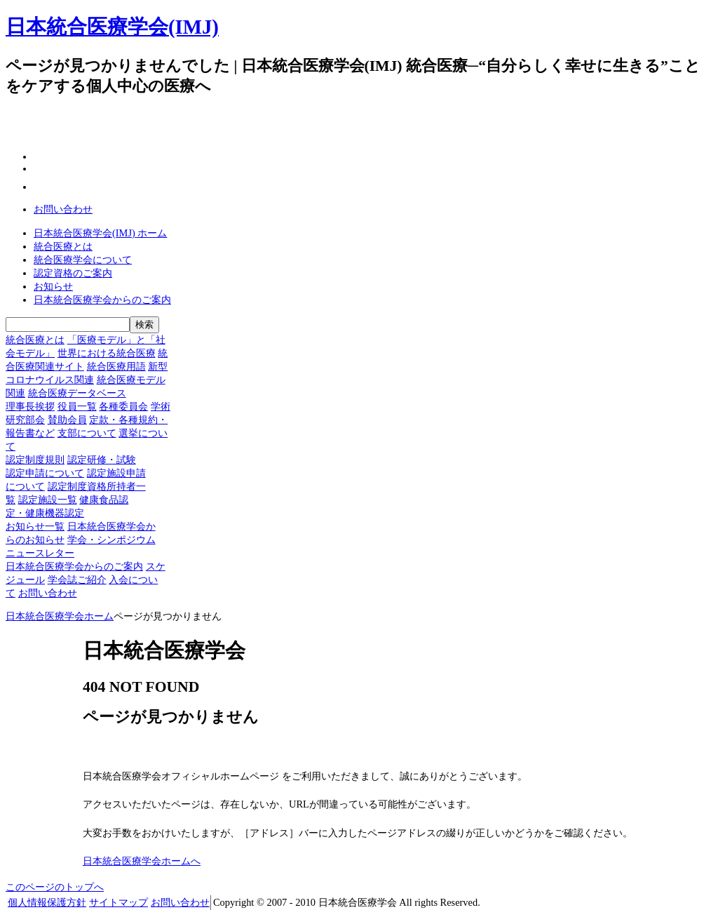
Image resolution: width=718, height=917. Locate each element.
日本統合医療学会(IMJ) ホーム (100, 233)
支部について (86, 433)
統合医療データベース (77, 393)
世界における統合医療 (106, 353)
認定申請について (45, 472)
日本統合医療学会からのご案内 (102, 299)
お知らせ (53, 286)
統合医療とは (63, 246)
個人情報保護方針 (47, 902)
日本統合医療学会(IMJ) (112, 26)
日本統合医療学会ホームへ (142, 860)
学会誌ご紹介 (77, 579)
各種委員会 (123, 406)
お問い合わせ (63, 209)
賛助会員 (67, 419)
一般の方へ (462, 87)
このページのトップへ (55, 886)
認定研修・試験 (101, 459)
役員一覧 (77, 406)
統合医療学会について (83, 259)
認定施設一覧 (47, 499)
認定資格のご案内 (73, 273)
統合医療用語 (116, 366)
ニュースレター (40, 552)
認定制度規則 (35, 459)
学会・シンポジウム (111, 539)
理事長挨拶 (30, 406)
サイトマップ (118, 902)
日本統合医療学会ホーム (60, 616)
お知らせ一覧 (35, 526)
